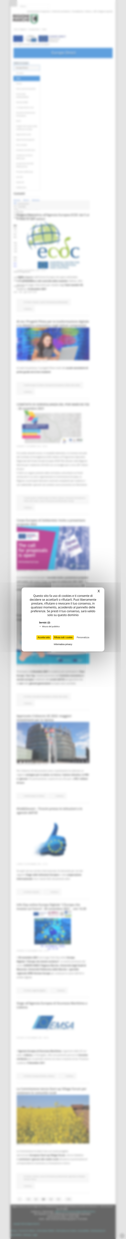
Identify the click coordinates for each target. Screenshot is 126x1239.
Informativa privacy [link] (63, 644)
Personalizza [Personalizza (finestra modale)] (83, 637)
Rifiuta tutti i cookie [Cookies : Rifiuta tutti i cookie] (63, 637)
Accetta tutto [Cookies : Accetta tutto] (44, 637)
